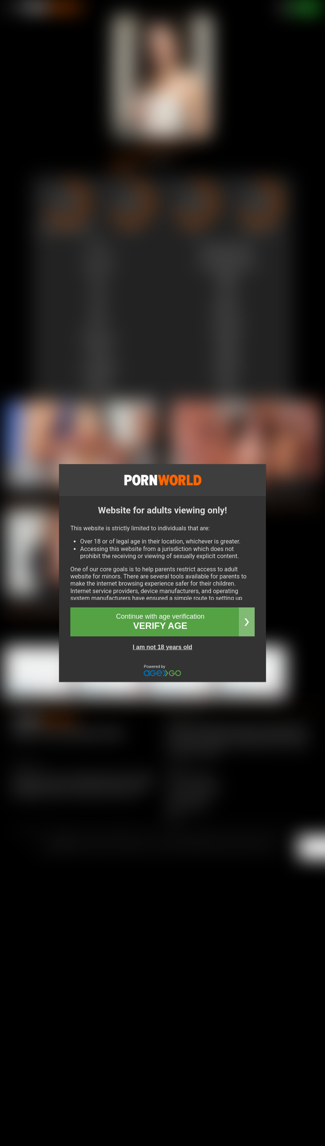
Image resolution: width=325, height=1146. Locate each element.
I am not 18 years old (162, 647)
